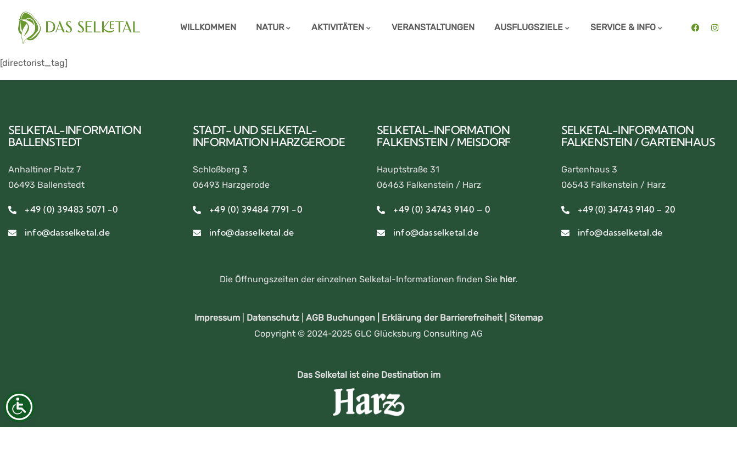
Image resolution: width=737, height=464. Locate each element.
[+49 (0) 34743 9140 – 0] (381, 210)
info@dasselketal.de (67, 232)
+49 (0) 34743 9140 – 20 (626, 209)
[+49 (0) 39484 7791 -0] (197, 210)
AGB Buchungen (340, 317)
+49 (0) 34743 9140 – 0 (441, 209)
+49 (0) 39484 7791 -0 (256, 209)
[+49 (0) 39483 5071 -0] (12, 210)
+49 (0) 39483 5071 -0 (71, 209)
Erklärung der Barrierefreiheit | (445, 317)
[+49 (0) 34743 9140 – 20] (565, 210)
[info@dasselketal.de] (12, 233)
